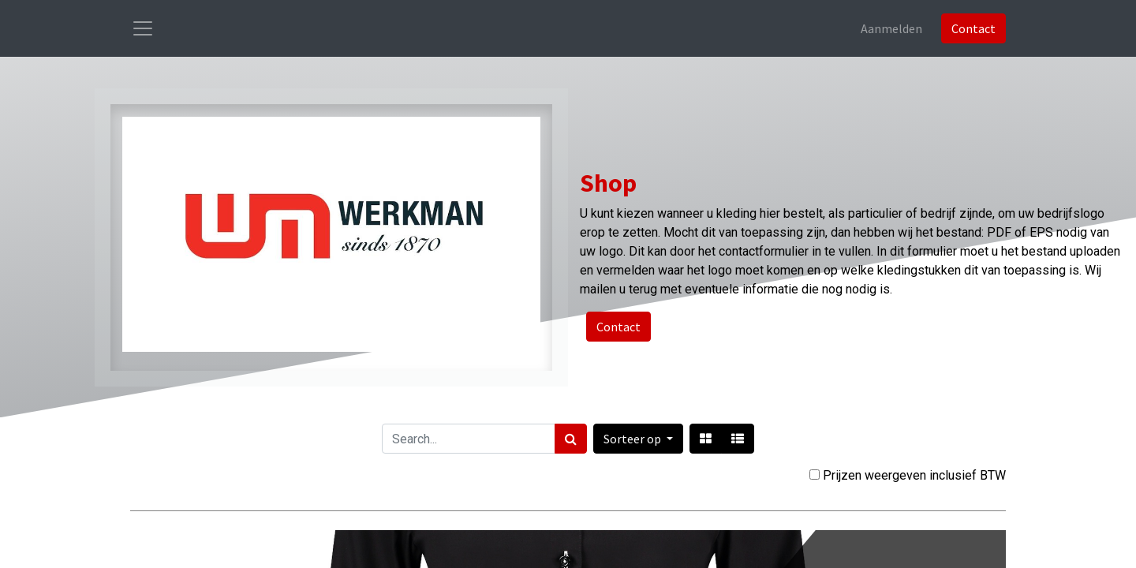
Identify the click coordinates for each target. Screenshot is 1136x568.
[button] (638, 439)
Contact (973, 28)
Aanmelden (891, 28)
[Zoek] (571, 439)
